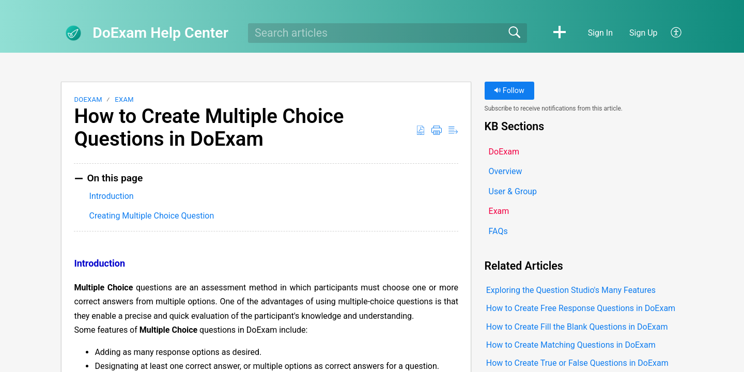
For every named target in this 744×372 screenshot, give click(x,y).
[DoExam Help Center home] (73, 33)
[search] (387, 33)
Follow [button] (509, 90)
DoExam (88, 99)
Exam (124, 99)
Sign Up (643, 33)
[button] (560, 33)
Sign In (600, 33)
